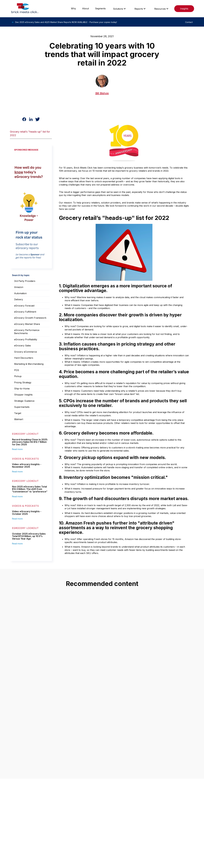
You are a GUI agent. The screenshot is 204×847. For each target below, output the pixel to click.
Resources (160, 8)
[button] (119, 9)
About (85, 8)
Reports (138, 8)
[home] (25, 8)
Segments (100, 8)
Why (73, 8)
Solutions (118, 8)
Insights (184, 8)
